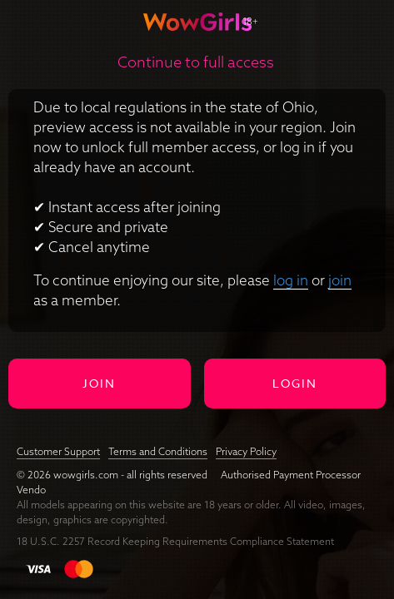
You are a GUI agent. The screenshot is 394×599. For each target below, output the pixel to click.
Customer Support (58, 451)
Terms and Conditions (157, 451)
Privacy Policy (246, 451)
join (340, 280)
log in (290, 280)
